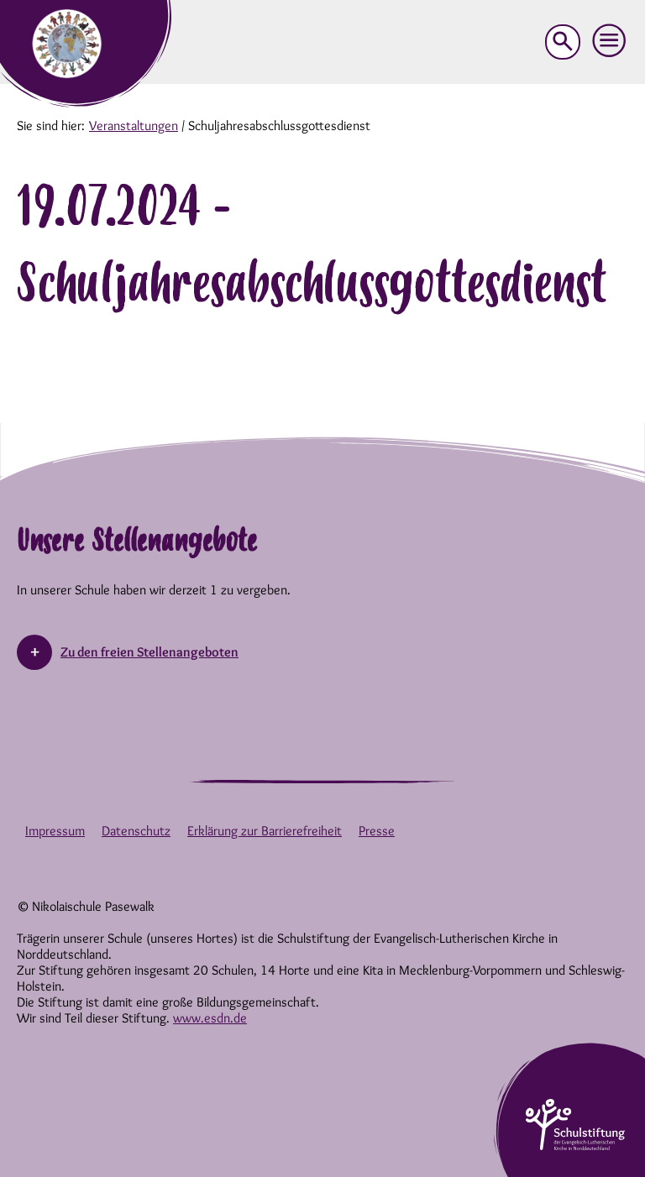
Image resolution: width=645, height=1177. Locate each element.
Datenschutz (136, 831)
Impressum (55, 831)
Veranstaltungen (133, 125)
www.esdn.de (210, 1018)
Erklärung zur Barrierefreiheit (264, 831)
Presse (377, 831)
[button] (609, 41)
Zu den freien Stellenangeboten (149, 652)
